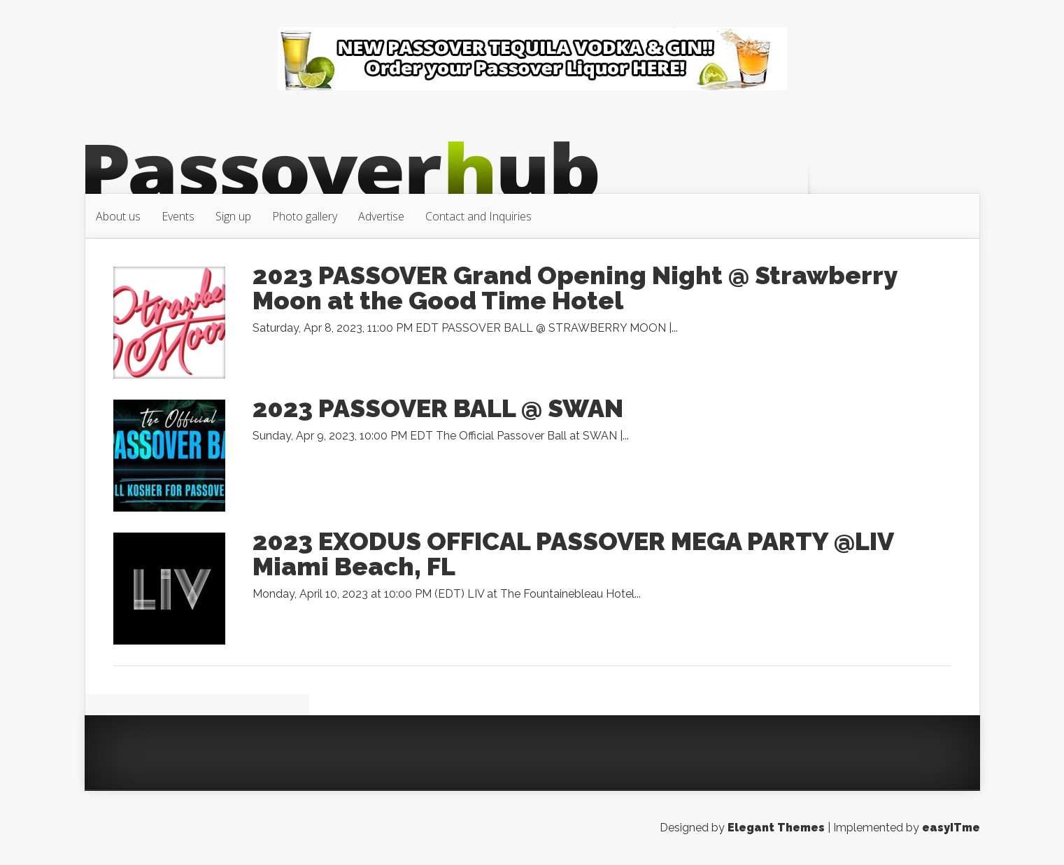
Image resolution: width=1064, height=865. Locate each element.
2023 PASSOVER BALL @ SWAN (438, 408)
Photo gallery (304, 216)
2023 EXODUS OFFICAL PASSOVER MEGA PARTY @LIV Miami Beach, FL (573, 553)
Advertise (381, 216)
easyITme (951, 827)
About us (118, 216)
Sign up (233, 216)
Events (178, 216)
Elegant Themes (776, 827)
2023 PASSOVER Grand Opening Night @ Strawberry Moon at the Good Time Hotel (575, 287)
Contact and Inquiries (478, 216)
